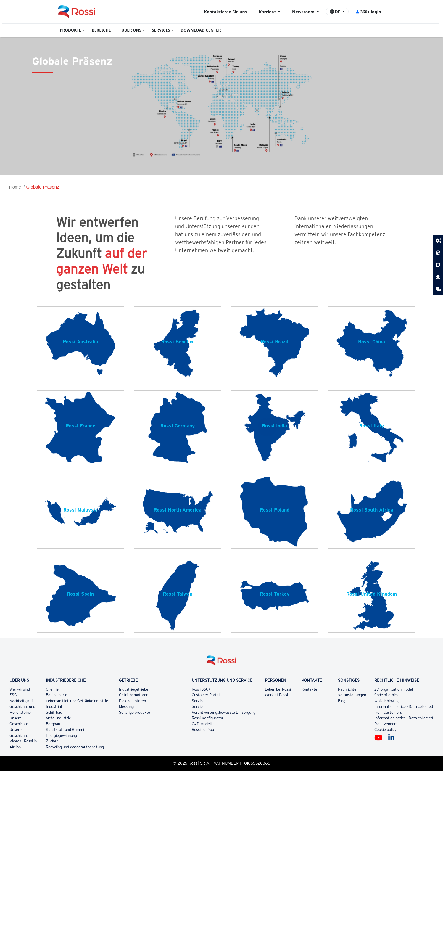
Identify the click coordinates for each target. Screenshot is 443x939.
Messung (126, 706)
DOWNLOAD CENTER (201, 30)
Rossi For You (203, 729)
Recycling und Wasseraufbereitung (75, 747)
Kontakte (310, 689)
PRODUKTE (70, 30)
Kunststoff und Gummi (65, 729)
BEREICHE (101, 30)
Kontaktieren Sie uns (225, 12)
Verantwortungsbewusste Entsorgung (223, 712)
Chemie (52, 689)
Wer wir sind (19, 689)
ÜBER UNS (131, 30)
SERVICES (161, 30)
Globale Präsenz (42, 186)
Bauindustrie (57, 695)
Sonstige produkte (135, 712)
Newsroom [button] (303, 12)
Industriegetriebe (133, 689)
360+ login (368, 12)
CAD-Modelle (203, 724)
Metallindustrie (59, 718)
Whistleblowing (386, 701)
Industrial (54, 706)
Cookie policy (385, 729)
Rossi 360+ (201, 689)
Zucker (52, 741)
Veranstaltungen (352, 695)
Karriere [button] (268, 12)
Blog (341, 701)
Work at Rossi (276, 695)
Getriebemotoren (134, 695)
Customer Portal (206, 695)
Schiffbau (54, 712)
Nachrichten (348, 689)
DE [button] (335, 12)
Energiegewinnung (62, 735)
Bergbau (53, 724)
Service (198, 701)
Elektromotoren (132, 701)
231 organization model (393, 689)
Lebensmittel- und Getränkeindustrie (77, 701)
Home (15, 186)
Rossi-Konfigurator (207, 718)
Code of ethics (386, 695)
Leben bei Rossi (278, 689)
